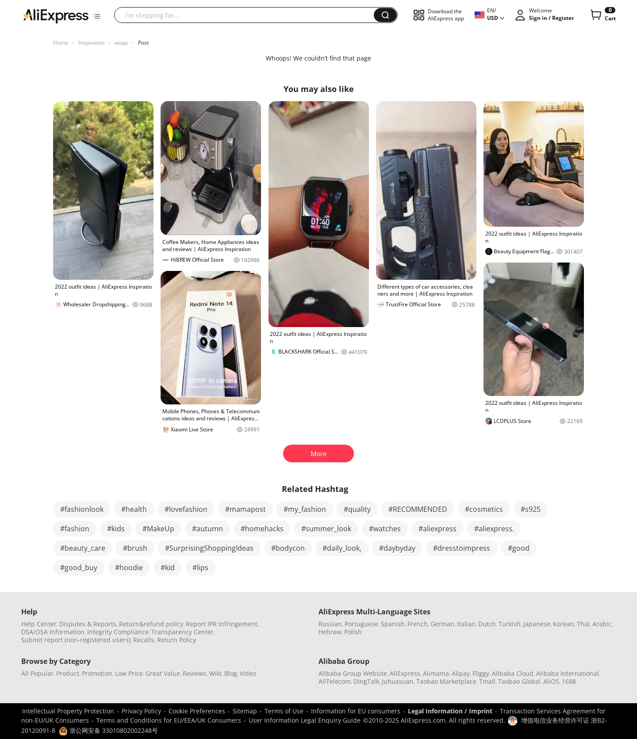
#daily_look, (341, 548)
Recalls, (144, 640)
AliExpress (405, 673)
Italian (466, 624)
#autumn (207, 528)
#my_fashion (305, 509)
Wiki (215, 673)
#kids (116, 528)
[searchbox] (247, 15)
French (417, 624)
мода (121, 42)
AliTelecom (334, 681)
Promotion (97, 673)
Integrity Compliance (118, 632)
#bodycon (288, 548)
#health (134, 509)
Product (67, 673)
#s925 (531, 509)
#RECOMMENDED (417, 509)
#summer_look (326, 528)
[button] (97, 16)
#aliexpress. (494, 528)
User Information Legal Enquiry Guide (305, 720)
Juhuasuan (398, 681)
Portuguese (361, 624)
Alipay (461, 673)
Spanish (393, 624)
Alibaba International (567, 673)
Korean (563, 624)
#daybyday (397, 548)
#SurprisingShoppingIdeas (209, 548)
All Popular (37, 673)
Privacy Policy (141, 711)
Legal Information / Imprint (450, 711)
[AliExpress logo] (55, 15)
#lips (200, 567)
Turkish (510, 624)
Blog (230, 673)
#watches (385, 528)
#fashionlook (82, 509)
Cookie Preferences (197, 711)
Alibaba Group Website (352, 673)
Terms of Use (284, 711)
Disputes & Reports (87, 624)
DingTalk (366, 681)
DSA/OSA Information (52, 632)
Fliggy (480, 673)
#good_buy (78, 567)
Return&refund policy (151, 624)
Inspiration (91, 42)
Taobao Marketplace (446, 681)
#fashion (74, 528)
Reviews (195, 673)
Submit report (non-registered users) (75, 640)
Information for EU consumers (355, 711)
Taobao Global (519, 681)
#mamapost (245, 509)
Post (143, 42)
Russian (330, 624)
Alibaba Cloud (512, 673)
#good (519, 548)
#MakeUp (158, 528)
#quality (357, 509)
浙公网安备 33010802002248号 (108, 730)
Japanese (536, 624)
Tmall (487, 681)
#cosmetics (484, 509)
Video (248, 673)
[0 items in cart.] (602, 15)
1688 (569, 681)
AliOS (551, 681)
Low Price (129, 673)
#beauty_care (82, 548)
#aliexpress (437, 528)
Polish (353, 632)
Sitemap (245, 711)
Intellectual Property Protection (68, 711)
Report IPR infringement (221, 624)
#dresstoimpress (461, 548)
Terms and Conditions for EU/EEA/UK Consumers (168, 720)
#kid (168, 567)
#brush (135, 548)
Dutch (487, 624)
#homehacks (262, 528)
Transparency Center (182, 632)
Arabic (601, 624)
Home (60, 42)
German (442, 624)
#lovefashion (186, 509)
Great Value (163, 673)
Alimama (436, 673)
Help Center (39, 624)
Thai (583, 624)
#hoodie (129, 567)
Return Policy (176, 640)
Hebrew (330, 632)
